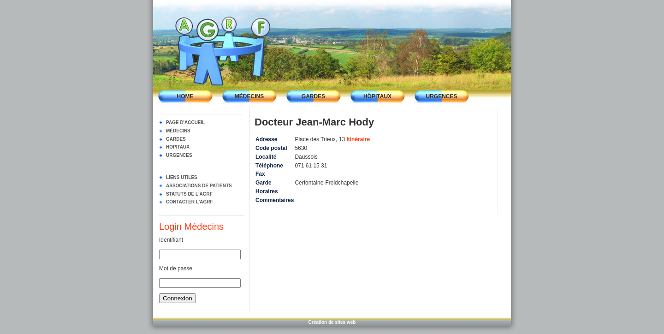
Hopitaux (178, 146)
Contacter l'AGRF (189, 201)
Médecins (249, 96)
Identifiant (171, 240)
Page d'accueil (185, 122)
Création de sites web (332, 322)
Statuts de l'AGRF (189, 194)
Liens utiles (181, 177)
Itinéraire (358, 139)
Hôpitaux (377, 96)
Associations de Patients (199, 185)
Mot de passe (175, 268)
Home (185, 96)
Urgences (441, 96)
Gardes (313, 96)
